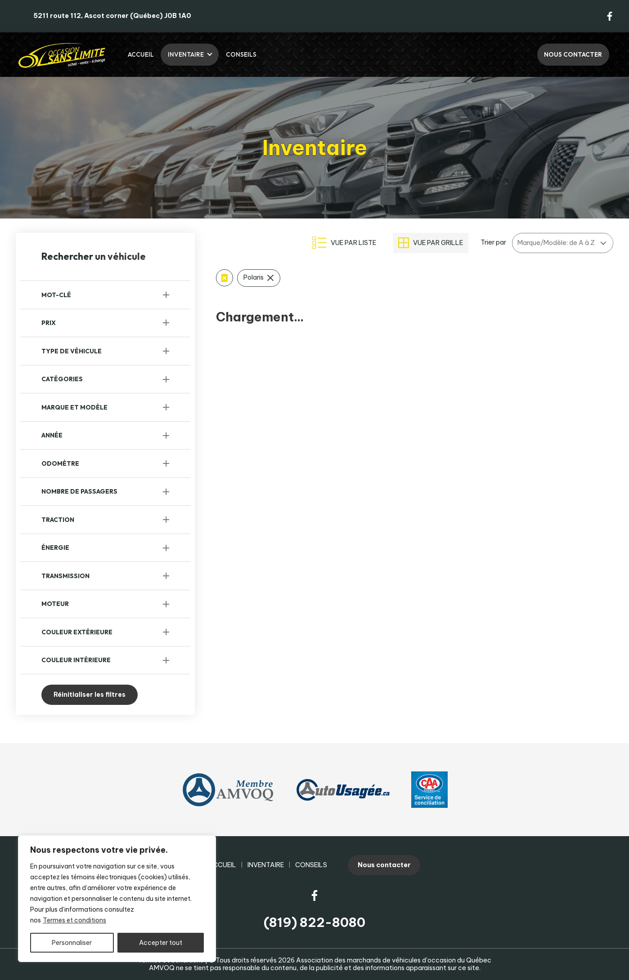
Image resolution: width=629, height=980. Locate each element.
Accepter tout (160, 943)
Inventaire (186, 54)
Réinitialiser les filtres (90, 694)
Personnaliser (72, 943)
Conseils (241, 54)
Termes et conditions (74, 920)
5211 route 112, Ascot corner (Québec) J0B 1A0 (112, 16)
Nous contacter (573, 54)
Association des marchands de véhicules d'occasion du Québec (393, 960)
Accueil (141, 54)
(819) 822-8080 (314, 922)
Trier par (493, 242)
